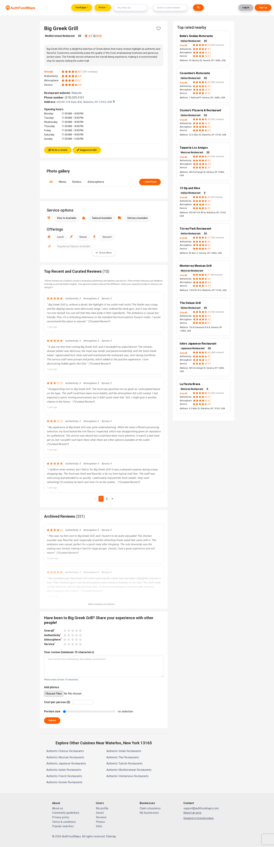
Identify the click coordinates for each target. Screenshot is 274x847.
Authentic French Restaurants (64, 776)
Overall (49, 630)
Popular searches (63, 826)
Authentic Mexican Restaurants (65, 757)
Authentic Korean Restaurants (64, 782)
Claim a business (150, 808)
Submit (52, 720)
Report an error (192, 812)
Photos (100, 822)
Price (102, 7)
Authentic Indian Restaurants (123, 751)
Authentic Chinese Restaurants (65, 751)
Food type (81, 7)
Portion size (52, 711)
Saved (100, 812)
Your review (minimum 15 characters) (69, 652)
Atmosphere (95, 181)
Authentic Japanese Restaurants (66, 763)
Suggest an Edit (87, 150)
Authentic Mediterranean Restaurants (129, 769)
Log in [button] (246, 7)
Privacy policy (60, 817)
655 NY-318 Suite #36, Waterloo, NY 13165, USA (86, 102)
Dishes (76, 181)
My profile (102, 808)
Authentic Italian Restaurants (63, 769)
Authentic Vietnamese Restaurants (127, 776)
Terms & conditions (64, 822)
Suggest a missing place (198, 818)
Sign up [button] (263, 7)
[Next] (112, 499)
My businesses (149, 812)
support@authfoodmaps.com (201, 808)
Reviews (101, 817)
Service (49, 644)
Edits (99, 826)
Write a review (57, 150)
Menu (62, 181)
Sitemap (111, 836)
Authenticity (52, 635)
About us (57, 808)
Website (78, 93)
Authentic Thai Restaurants (122, 757)
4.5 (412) (93, 36)
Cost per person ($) (57, 702)
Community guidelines (65, 812)
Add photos (51, 687)
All (51, 181)
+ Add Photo (150, 182)
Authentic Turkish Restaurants (124, 763)
